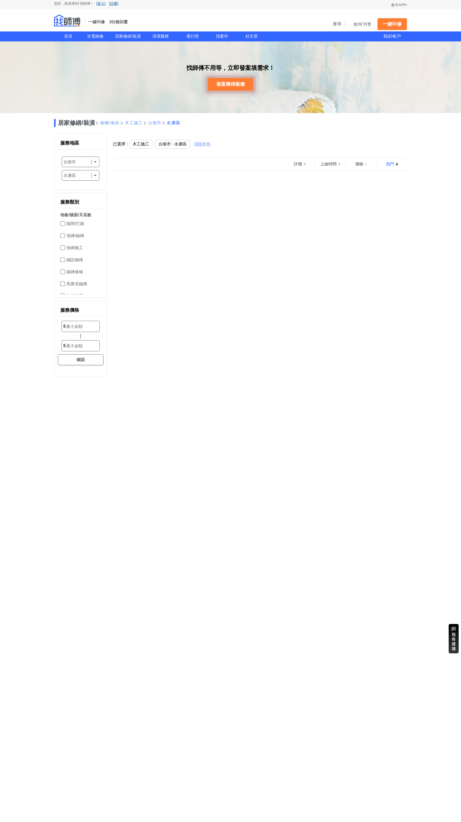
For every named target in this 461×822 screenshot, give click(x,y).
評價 (298, 164)
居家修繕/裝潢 (128, 36)
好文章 (251, 36)
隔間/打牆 (75, 223)
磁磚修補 (74, 271)
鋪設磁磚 (74, 259)
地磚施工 (74, 247)
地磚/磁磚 (75, 235)
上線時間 (328, 164)
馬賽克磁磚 (76, 283)
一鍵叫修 (392, 23)
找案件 (222, 36)
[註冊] (113, 3)
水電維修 (95, 36)
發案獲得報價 (230, 84)
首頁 (68, 36)
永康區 (173, 122)
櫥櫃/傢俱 (110, 122)
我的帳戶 (392, 36)
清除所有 (202, 144)
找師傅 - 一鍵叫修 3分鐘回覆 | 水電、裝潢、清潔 (67, 20)
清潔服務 (160, 36)
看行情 (192, 36)
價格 (359, 164)
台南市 (155, 122)
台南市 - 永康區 (172, 144)
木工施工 (134, 122)
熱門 (390, 164)
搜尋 (337, 23)
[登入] (101, 3)
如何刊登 (363, 24)
